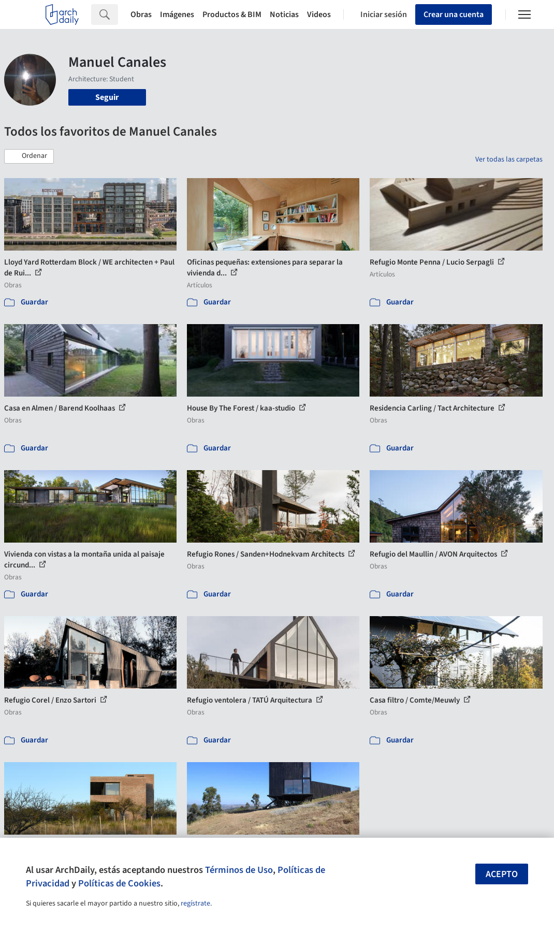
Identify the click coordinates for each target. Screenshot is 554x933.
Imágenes (177, 14)
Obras (141, 14)
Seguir (107, 97)
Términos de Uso (239, 870)
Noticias (284, 14)
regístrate (195, 903)
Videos (319, 14)
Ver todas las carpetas (509, 159)
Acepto (502, 874)
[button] (29, 156)
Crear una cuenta (454, 14)
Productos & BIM (231, 14)
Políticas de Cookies (119, 883)
